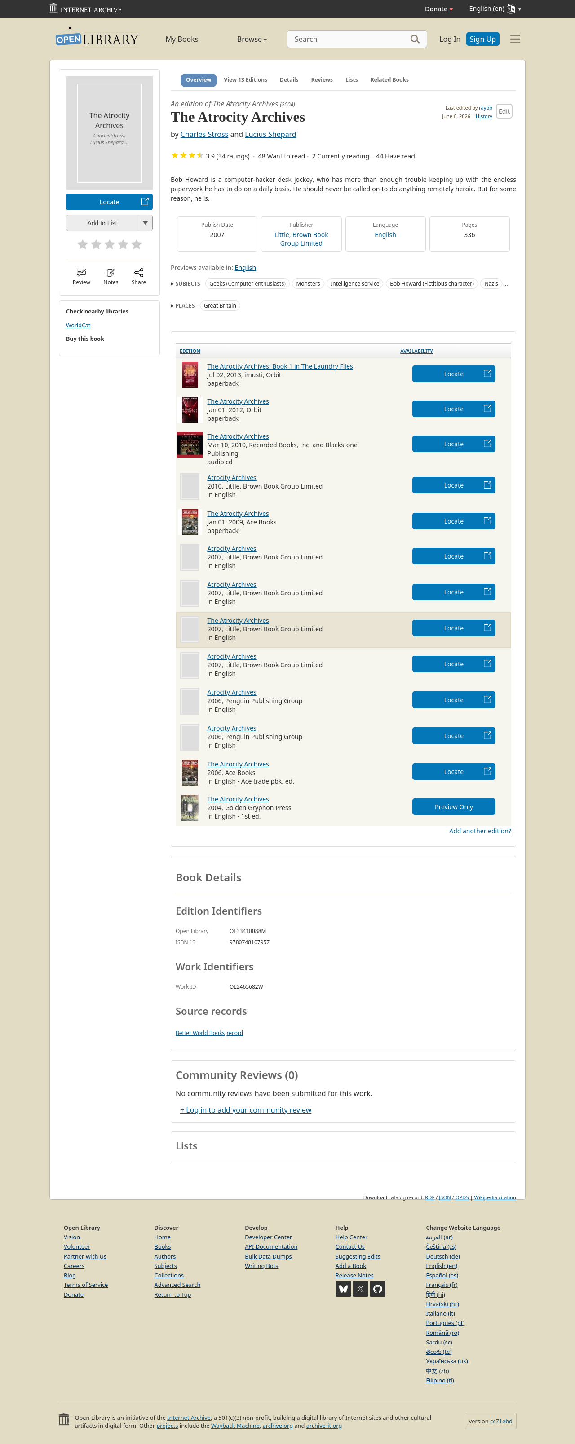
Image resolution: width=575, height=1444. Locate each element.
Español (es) (442, 1275)
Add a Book (351, 1266)
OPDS (462, 1197)
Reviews (322, 80)
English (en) (441, 1266)
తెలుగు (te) (438, 1351)
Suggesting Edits (358, 1256)
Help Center (352, 1237)
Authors (165, 1256)
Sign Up (483, 39)
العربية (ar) (439, 1237)
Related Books (390, 80)
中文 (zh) (437, 1371)
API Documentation (271, 1246)
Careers (74, 1266)
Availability (416, 351)
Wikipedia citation (495, 1197)
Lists (351, 80)
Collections (169, 1275)
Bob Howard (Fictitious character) (432, 283)
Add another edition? (480, 831)
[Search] (357, 39)
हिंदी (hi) (435, 1294)
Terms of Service (86, 1285)
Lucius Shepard (270, 134)
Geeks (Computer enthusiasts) (247, 283)
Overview (199, 80)
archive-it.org (324, 1426)
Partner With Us (85, 1256)
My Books (182, 39)
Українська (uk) (447, 1361)
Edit (504, 111)
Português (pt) (445, 1323)
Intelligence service (355, 283)
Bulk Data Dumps (268, 1256)
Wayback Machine (235, 1426)
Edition (190, 351)
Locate (109, 202)
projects (167, 1426)
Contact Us (350, 1246)
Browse (242, 39)
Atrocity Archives (232, 477)
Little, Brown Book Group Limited (301, 238)
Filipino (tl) (440, 1380)
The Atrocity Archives (245, 104)
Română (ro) (442, 1333)
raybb (485, 107)
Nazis (491, 283)
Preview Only (454, 806)
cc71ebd (501, 1421)
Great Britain (220, 305)
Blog (70, 1275)
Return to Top (173, 1294)
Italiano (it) (440, 1313)
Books (163, 1246)
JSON (445, 1197)
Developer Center (268, 1237)
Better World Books (200, 1033)
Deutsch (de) (443, 1256)
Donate (439, 8)
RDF (429, 1197)
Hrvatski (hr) (442, 1304)
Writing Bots (261, 1266)
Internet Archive (189, 1417)
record (234, 1033)
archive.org (278, 1426)
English (385, 234)
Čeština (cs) (441, 1246)
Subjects (166, 1266)
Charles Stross (204, 134)
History (484, 116)
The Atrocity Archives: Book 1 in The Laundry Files (280, 366)
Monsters (308, 283)
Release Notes (355, 1275)
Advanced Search (178, 1285)
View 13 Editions (246, 80)
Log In (449, 39)
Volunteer (77, 1246)
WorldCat (78, 325)
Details (289, 80)
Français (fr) (441, 1285)
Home (163, 1237)
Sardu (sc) (439, 1342)
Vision (72, 1237)
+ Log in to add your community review (245, 1110)
